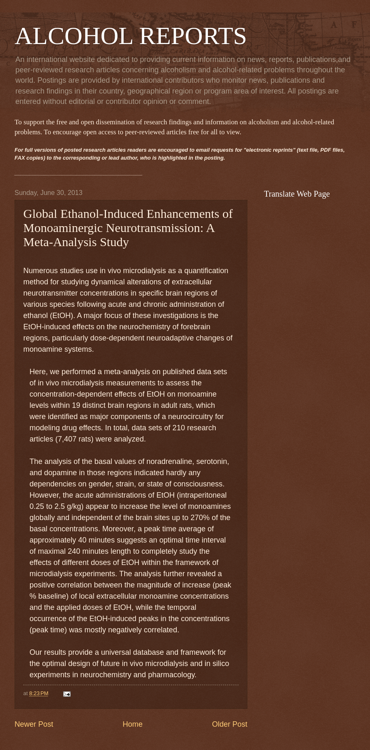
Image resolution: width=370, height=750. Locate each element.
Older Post (229, 724)
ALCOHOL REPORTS (131, 35)
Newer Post (34, 724)
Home (133, 724)
